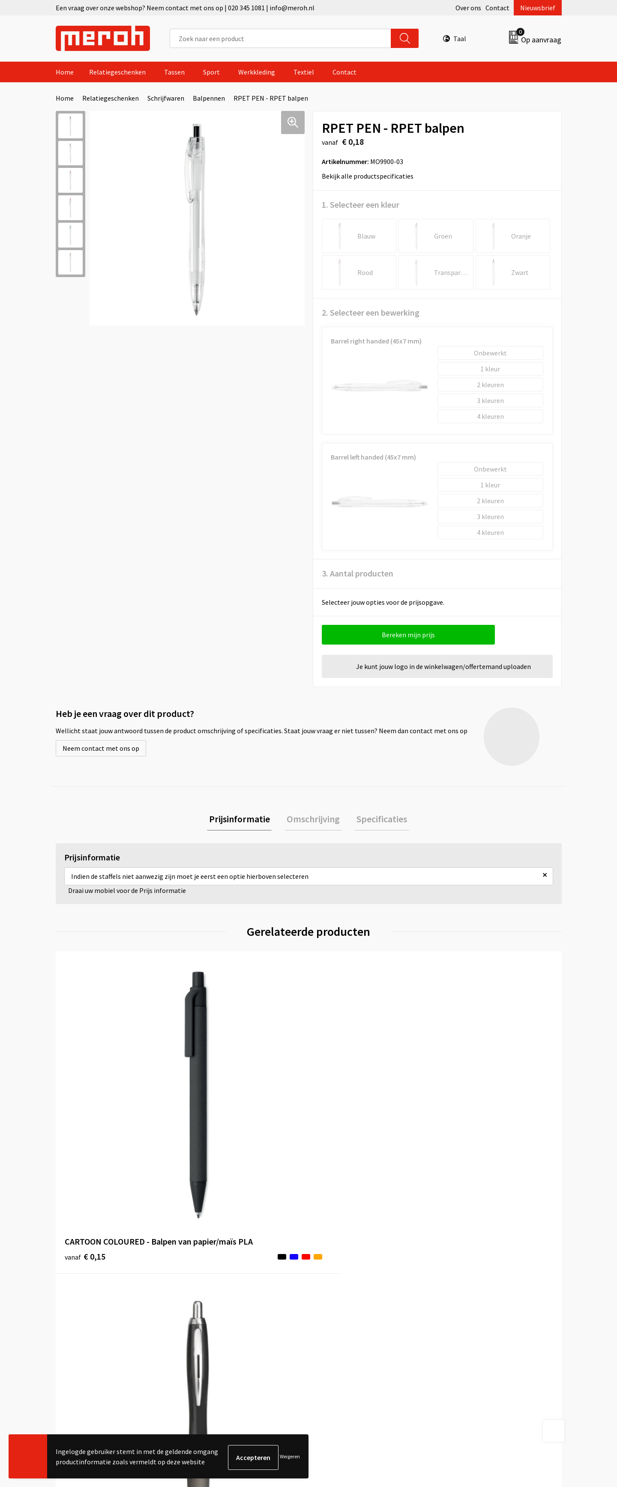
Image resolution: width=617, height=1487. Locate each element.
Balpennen (209, 98)
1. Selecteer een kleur (360, 204)
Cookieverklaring (469, 1270)
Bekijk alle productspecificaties (370, 176)
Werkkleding (256, 72)
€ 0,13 (211, 1113)
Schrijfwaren (165, 98)
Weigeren (290, 1457)
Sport (211, 72)
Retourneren (338, 1257)
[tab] (243, 820)
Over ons (468, 7)
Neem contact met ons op (101, 748)
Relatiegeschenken (117, 72)
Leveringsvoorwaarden (477, 1257)
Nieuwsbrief (537, 7)
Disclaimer (460, 1296)
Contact (497, 7)
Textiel (304, 72)
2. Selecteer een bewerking (370, 312)
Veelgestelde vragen (223, 1270)
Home (65, 72)
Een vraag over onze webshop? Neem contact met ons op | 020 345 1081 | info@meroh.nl (185, 7)
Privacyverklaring (469, 1282)
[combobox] (280, 38)
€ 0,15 (85, 1113)
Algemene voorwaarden (479, 1243)
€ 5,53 (337, 1100)
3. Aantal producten (357, 573)
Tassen (174, 72)
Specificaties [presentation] (378, 820)
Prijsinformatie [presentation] (243, 820)
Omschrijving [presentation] (313, 820)
